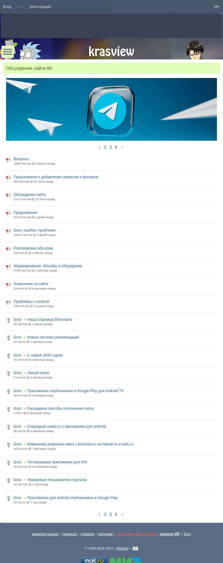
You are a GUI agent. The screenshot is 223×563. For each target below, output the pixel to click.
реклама (105, 534)
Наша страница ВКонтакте (49, 319)
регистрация (40, 7)
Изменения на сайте (31, 284)
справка (87, 534)
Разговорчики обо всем (33, 248)
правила (69, 534)
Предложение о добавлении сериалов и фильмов (56, 177)
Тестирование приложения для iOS (57, 462)
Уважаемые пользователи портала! (57, 480)
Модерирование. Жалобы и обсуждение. (48, 266)
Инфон (122, 548)
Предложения (25, 213)
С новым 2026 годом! (45, 355)
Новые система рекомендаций (53, 337)
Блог (18, 319)
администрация (45, 534)
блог (187, 534)
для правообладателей (136, 534)
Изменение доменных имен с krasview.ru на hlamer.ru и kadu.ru (80, 444)
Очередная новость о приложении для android (66, 426)
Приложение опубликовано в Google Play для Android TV (75, 391)
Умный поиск (38, 373)
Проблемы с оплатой (31, 301)
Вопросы (21, 159)
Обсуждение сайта (30, 195)
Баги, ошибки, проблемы (35, 230)
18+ (217, 7)
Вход (7, 7)
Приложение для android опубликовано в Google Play (72, 498)
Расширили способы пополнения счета (60, 408)
